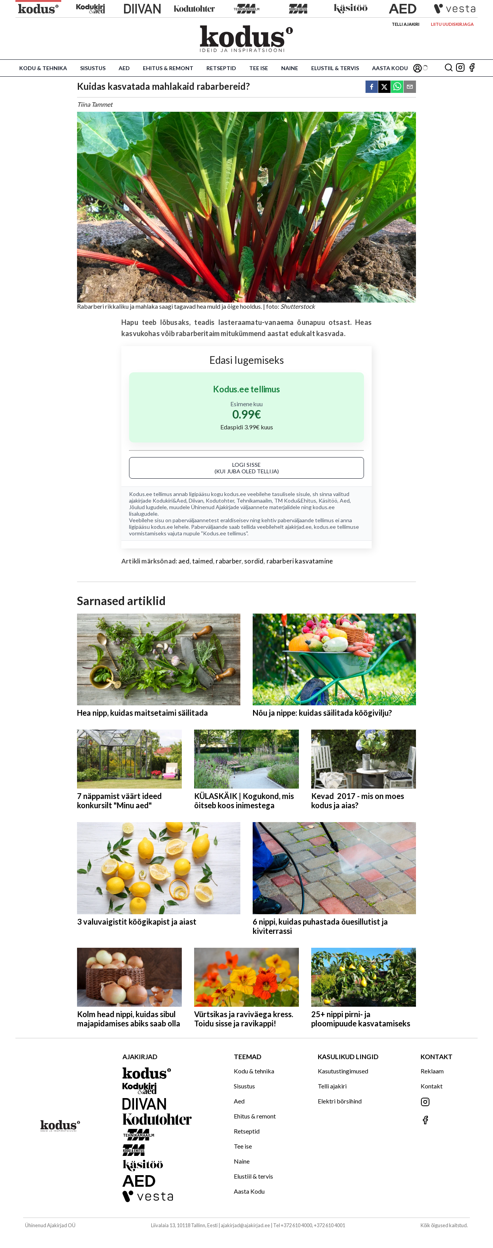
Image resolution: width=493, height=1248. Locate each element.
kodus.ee (235, 494)
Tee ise (258, 68)
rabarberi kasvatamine (300, 561)
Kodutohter (220, 500)
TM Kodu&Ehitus (295, 500)
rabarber (228, 561)
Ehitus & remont (168, 68)
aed (183, 561)
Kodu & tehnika (43, 68)
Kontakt (432, 1086)
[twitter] (384, 87)
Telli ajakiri (405, 24)
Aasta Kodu (390, 68)
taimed (202, 561)
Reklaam (432, 1071)
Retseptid (221, 68)
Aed (124, 68)
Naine (289, 68)
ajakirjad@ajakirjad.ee (245, 1225)
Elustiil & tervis (335, 68)
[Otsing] (448, 68)
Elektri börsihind (340, 1101)
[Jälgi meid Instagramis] (460, 68)
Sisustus (93, 68)
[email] (410, 87)
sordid (253, 561)
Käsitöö (328, 500)
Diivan (196, 500)
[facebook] (372, 87)
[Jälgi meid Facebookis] (472, 68)
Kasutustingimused (343, 1071)
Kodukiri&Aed (169, 500)
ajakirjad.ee (298, 526)
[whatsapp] (397, 87)
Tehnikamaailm (254, 500)
